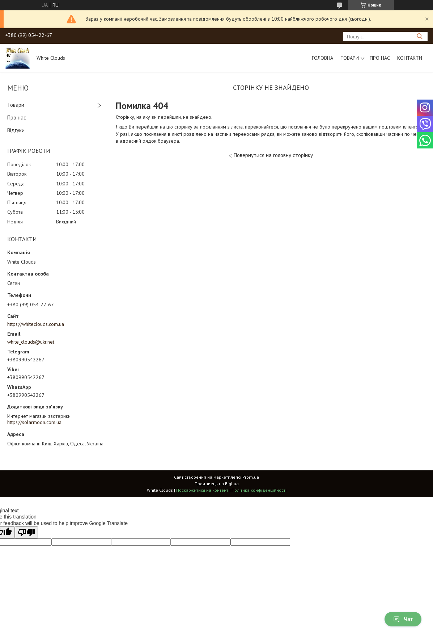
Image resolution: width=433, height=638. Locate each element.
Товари (349, 58)
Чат (403, 619)
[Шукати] (419, 36)
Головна (322, 58)
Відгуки (16, 130)
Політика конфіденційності (259, 490)
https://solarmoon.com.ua (34, 422)
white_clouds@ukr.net (30, 342)
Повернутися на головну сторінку (273, 155)
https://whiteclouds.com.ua (35, 324)
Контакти (409, 58)
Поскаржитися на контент (202, 490)
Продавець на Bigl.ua (217, 483)
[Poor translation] (26, 532)
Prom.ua (250, 477)
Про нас (380, 58)
